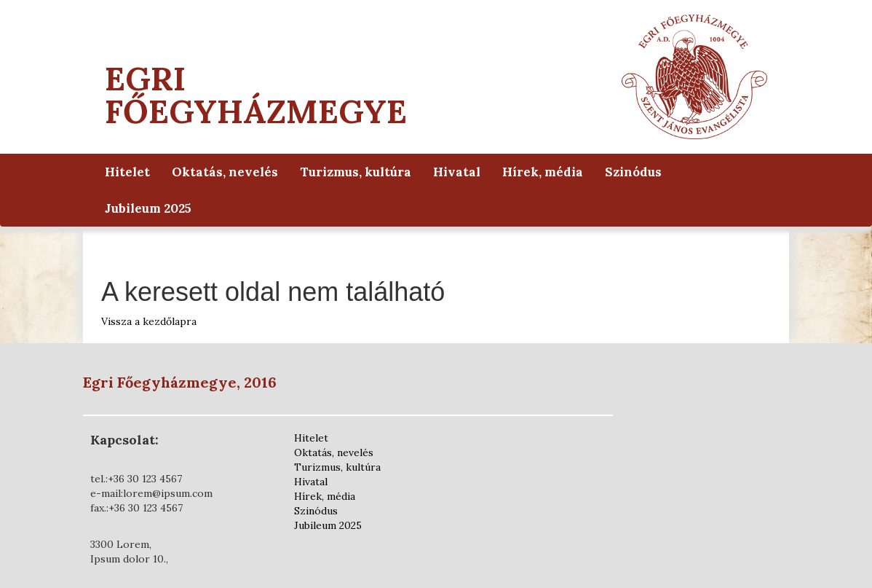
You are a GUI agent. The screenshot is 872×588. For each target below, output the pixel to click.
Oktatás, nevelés (225, 172)
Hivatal (456, 172)
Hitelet (127, 172)
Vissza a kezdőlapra (149, 321)
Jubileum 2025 (148, 208)
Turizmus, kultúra (355, 172)
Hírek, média (542, 172)
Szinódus (633, 172)
